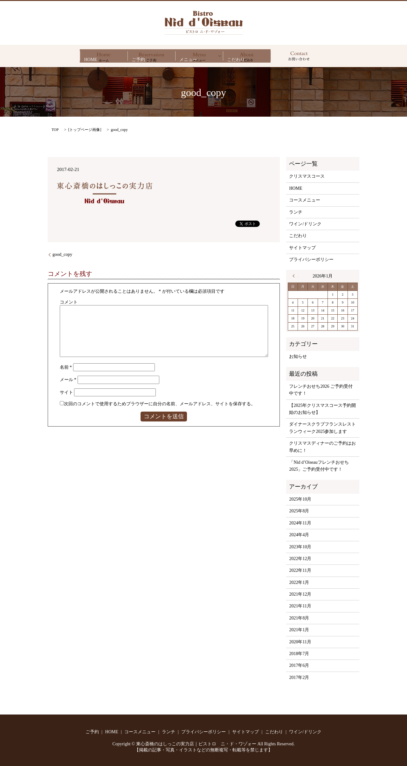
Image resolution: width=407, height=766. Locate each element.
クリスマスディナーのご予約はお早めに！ (322, 447)
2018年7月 (299, 653)
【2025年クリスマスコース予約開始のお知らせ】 (322, 409)
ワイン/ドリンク (305, 224)
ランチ (295, 212)
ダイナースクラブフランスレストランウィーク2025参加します (322, 428)
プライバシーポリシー (311, 259)
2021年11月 (300, 606)
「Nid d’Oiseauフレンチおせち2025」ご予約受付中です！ (318, 466)
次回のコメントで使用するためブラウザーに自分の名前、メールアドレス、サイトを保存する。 (159, 403)
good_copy (62, 254)
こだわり (247, 56)
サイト (66, 392)
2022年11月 (300, 570)
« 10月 (295, 276)
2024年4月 (299, 534)
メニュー (199, 56)
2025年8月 (299, 511)
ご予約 (151, 56)
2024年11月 (300, 523)
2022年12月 (300, 558)
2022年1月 (299, 582)
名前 (66, 367)
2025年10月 (300, 499)
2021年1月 (299, 629)
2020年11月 (300, 641)
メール (68, 379)
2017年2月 (299, 677)
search (299, 56)
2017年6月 (299, 665)
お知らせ (298, 356)
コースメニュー (304, 200)
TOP (55, 129)
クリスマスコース (307, 176)
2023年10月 (300, 546)
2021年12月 (300, 594)
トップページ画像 (84, 129)
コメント (69, 302)
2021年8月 (299, 618)
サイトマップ (302, 247)
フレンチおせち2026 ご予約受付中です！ (321, 390)
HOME (104, 56)
